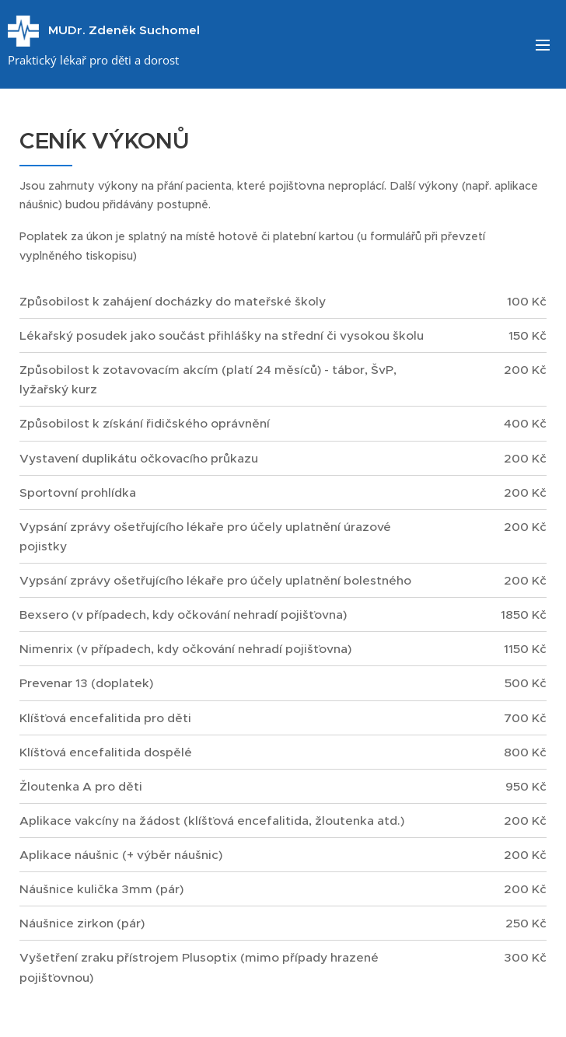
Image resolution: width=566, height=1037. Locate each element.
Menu (543, 45)
